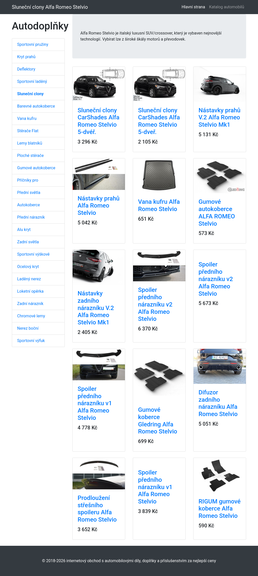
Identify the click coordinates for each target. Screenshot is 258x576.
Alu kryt (24, 229)
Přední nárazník (31, 217)
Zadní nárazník (30, 303)
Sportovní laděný (32, 81)
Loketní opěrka (30, 291)
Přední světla (28, 192)
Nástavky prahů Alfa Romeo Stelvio (98, 206)
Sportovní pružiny (32, 44)
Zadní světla (28, 242)
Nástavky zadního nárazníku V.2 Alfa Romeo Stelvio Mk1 (96, 308)
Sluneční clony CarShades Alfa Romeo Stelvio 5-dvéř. (98, 121)
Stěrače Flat (28, 130)
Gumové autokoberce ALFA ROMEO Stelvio (217, 212)
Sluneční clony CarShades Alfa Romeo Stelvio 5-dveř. (159, 121)
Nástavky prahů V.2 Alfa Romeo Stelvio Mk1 (219, 117)
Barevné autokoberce (36, 106)
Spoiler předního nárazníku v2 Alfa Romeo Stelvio (155, 304)
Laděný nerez (29, 279)
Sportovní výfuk (31, 340)
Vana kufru (27, 118)
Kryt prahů (26, 56)
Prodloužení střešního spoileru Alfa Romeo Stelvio (97, 508)
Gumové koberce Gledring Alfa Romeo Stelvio (157, 420)
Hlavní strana (194, 6)
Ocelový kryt (28, 266)
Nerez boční (28, 328)
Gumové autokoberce (36, 167)
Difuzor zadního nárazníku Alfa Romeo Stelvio (218, 403)
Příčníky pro (27, 180)
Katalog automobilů (226, 7)
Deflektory (26, 69)
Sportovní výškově (33, 254)
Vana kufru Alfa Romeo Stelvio (159, 205)
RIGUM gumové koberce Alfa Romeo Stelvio (220, 509)
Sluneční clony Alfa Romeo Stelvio (50, 7)
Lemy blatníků (29, 143)
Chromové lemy (31, 316)
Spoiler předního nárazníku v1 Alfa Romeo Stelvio (95, 403)
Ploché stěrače (30, 155)
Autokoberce (28, 204)
